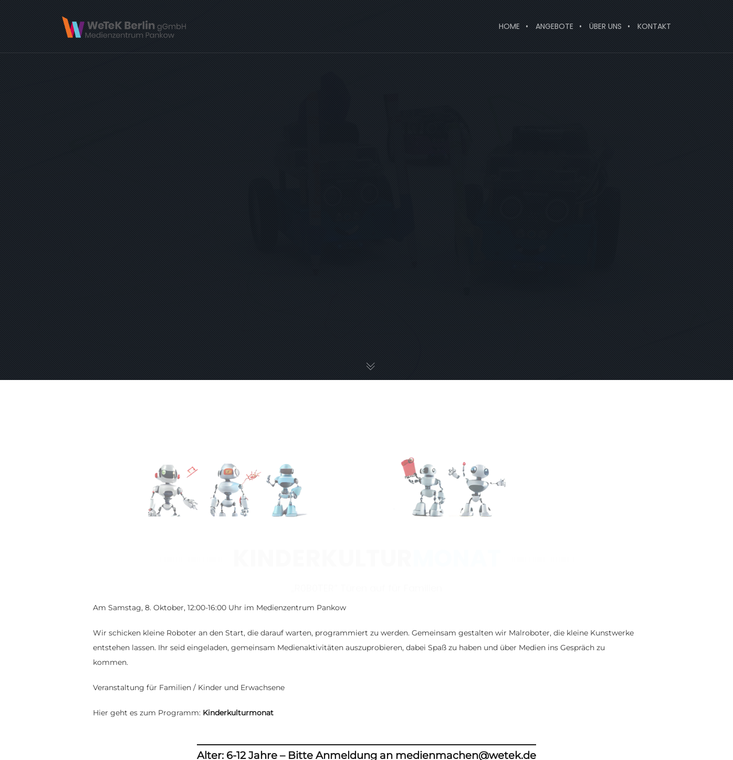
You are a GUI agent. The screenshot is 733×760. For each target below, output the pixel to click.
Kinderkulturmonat (238, 712)
